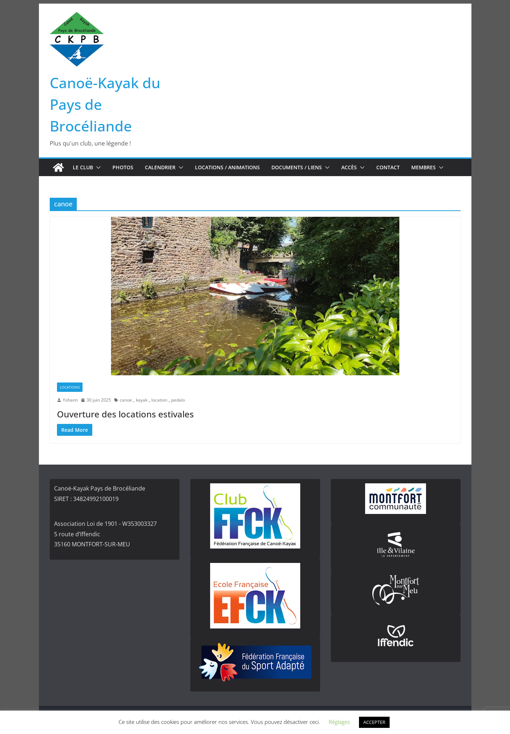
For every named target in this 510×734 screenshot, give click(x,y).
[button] (97, 167)
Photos (122, 167)
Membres (423, 167)
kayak (141, 400)
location (159, 400)
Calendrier (160, 167)
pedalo (178, 400)
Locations (70, 387)
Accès (349, 167)
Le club (83, 167)
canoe (126, 400)
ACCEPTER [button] (374, 722)
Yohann (70, 400)
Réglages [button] (339, 721)
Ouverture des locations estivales (125, 414)
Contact (388, 167)
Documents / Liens (296, 167)
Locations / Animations (227, 167)
